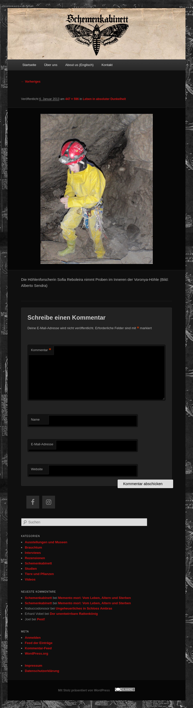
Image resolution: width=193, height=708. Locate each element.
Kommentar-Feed (38, 648)
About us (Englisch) (79, 65)
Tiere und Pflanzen (39, 574)
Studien (31, 568)
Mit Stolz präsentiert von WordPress (84, 690)
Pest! (41, 619)
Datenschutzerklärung (42, 671)
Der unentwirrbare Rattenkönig (74, 614)
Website (37, 469)
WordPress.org (36, 653)
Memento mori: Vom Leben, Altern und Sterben (94, 598)
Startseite (29, 65)
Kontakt (107, 65)
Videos (30, 579)
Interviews (33, 553)
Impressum (33, 665)
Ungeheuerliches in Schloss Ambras (84, 608)
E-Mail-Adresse (42, 444)
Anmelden (33, 637)
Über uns (50, 65)
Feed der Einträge (39, 643)
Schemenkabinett (38, 563)
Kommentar (41, 350)
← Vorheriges (30, 81)
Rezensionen (35, 558)
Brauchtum (33, 547)
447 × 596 (72, 99)
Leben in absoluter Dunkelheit (104, 99)
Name (35, 419)
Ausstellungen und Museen (46, 542)
